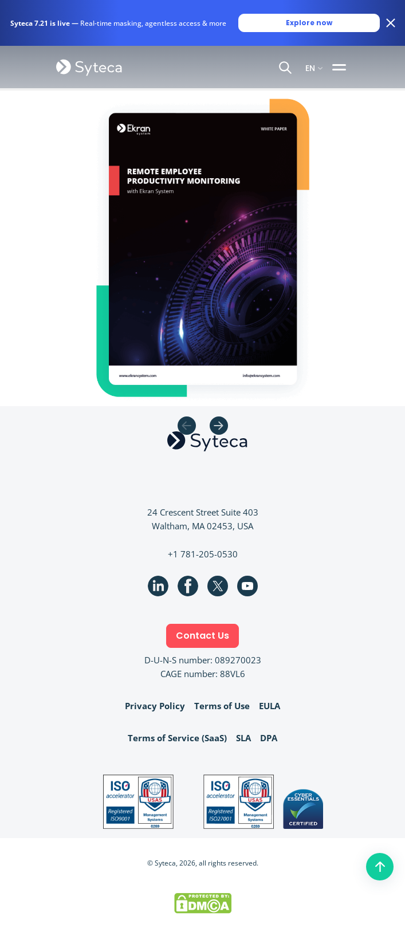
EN (310, 67)
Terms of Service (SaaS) (177, 738)
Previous (187, 425)
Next (219, 425)
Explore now (309, 22)
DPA (268, 738)
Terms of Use (222, 705)
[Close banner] (390, 23)
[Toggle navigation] (340, 67)
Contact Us (202, 635)
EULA (269, 705)
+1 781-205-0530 (203, 554)
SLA (243, 738)
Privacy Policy (155, 705)
